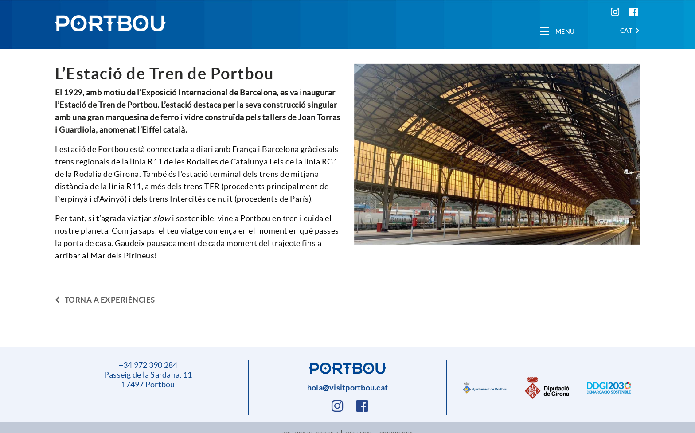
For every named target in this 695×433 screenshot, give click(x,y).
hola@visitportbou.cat (347, 387)
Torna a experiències (105, 300)
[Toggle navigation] (557, 31)
